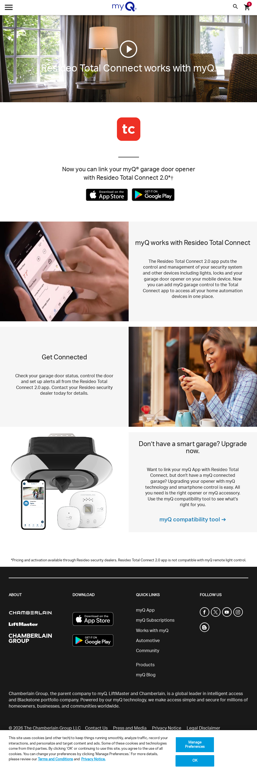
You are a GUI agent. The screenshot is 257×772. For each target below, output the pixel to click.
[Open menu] (9, 8)
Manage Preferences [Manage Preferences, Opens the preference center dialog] (195, 745)
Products (145, 665)
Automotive (148, 641)
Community (147, 651)
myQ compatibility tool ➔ (192, 519)
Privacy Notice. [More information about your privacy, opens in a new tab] (93, 759)
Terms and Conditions (55, 759)
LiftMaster (119, 694)
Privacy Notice (166, 728)
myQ (102, 694)
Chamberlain (152, 694)
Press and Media (130, 728)
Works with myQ (152, 630)
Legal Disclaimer (203, 728)
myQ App (145, 610)
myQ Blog (146, 675)
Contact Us (96, 728)
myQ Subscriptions (155, 620)
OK (194, 760)
